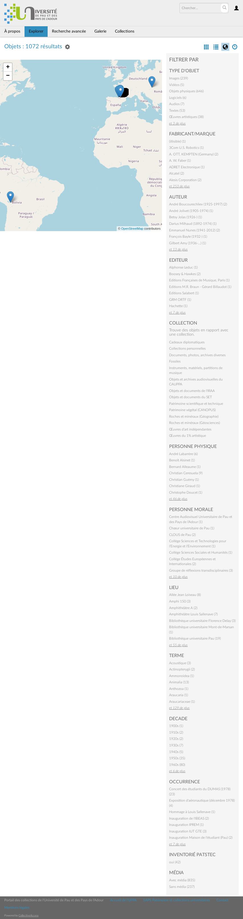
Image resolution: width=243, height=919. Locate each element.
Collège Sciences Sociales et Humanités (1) (200, 552)
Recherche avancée (69, 31)
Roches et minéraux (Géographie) (193, 416)
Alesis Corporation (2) (185, 180)
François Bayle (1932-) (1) (188, 236)
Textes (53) (177, 110)
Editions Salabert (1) (184, 293)
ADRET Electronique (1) (186, 167)
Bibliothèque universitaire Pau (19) (195, 638)
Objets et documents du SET (190, 397)
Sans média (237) (182, 886)
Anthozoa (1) (178, 688)
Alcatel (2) (176, 173)
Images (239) (178, 78)
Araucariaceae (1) (182, 701)
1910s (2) (176, 732)
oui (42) (175, 862)
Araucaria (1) (178, 695)
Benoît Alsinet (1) (182, 460)
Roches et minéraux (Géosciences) (194, 423)
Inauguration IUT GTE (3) (187, 831)
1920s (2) (176, 738)
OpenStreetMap (132, 228)
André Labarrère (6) (183, 454)
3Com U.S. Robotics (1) (186, 147)
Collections (124, 31)
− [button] (8, 76)
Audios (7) (176, 104)
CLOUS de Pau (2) (182, 534)
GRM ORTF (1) (180, 299)
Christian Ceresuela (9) (185, 473)
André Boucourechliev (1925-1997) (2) (198, 204)
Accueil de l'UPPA (123, 900)
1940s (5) (176, 752)
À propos (12, 31)
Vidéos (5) (176, 85)
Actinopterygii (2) (182, 669)
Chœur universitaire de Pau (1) (191, 528)
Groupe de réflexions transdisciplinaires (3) (201, 570)
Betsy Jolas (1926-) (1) (185, 217)
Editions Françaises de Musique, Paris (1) (199, 280)
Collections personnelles (187, 348)
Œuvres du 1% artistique (187, 435)
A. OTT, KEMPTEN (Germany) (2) (193, 154)
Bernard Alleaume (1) (185, 466)
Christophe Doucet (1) (185, 492)
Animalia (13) (179, 682)
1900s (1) (176, 726)
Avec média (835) (182, 880)
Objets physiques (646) (186, 91)
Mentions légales (16, 907)
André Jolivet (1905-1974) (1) (191, 211)
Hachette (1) (178, 306)
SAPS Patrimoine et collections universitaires (176, 900)
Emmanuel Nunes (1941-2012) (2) (194, 230)
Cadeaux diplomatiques (186, 342)
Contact (222, 900)
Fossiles (175, 361)
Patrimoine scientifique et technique (196, 403)
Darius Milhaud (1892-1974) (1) (192, 223)
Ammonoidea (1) (181, 676)
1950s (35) (177, 758)
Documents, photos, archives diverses (197, 355)
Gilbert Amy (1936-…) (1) (187, 243)
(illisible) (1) (177, 141)
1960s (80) (177, 764)
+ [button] (8, 67)
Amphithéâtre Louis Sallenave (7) (193, 614)
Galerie (100, 31)
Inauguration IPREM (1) (186, 824)
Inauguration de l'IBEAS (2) (189, 818)
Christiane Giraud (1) (184, 486)
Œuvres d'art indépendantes (190, 429)
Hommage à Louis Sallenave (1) (192, 812)
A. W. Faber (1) (180, 160)
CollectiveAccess (29, 915)
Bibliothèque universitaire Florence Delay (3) (202, 620)
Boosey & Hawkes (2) (185, 274)
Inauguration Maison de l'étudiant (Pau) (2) (200, 837)
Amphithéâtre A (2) (183, 608)
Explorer (36, 31)
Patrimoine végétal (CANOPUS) (192, 410)
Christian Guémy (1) (184, 479)
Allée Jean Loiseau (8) (185, 594)
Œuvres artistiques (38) (186, 117)
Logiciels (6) (177, 97)
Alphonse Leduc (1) (183, 267)
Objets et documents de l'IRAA (192, 391)
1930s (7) (176, 745)
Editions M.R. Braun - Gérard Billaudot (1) (200, 287)
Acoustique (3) (180, 663)
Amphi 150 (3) (180, 601)
